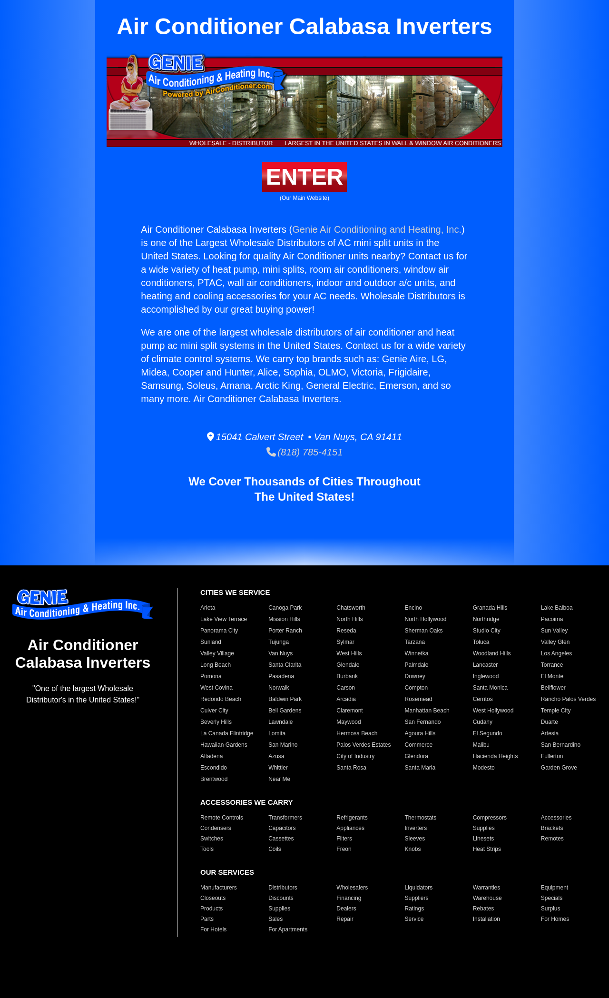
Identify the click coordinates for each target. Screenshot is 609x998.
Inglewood (486, 676)
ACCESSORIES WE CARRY (246, 802)
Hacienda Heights (495, 756)
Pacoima (552, 619)
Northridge (486, 619)
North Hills (349, 619)
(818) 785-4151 (304, 452)
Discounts (281, 898)
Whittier (278, 767)
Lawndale (280, 722)
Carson (345, 687)
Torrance (552, 665)
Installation (486, 919)
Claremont (349, 710)
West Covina (216, 687)
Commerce (418, 744)
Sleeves (414, 838)
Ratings (414, 908)
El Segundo (487, 733)
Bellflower (553, 687)
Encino (413, 607)
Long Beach (215, 665)
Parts (207, 919)
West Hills (349, 653)
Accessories (556, 817)
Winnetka (416, 653)
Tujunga (278, 642)
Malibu (481, 744)
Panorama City (219, 630)
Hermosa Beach (356, 733)
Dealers (346, 908)
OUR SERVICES (227, 872)
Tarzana (414, 642)
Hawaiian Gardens (223, 744)
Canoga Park (285, 607)
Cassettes (281, 838)
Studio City (487, 630)
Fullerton (552, 756)
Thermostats (420, 817)
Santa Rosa (351, 767)
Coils (274, 849)
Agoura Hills (419, 733)
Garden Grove (559, 767)
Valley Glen (555, 642)
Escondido (213, 767)
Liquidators (418, 887)
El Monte (552, 676)
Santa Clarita (284, 665)
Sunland (210, 642)
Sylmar (345, 642)
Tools (207, 849)
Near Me (279, 779)
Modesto (484, 767)
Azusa (276, 756)
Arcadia (346, 699)
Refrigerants (351, 817)
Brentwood (213, 779)
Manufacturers (218, 887)
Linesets (483, 838)
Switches (211, 838)
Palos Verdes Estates (363, 744)
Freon (343, 849)
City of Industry (355, 756)
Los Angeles (556, 653)
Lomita (276, 733)
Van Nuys (280, 653)
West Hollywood (493, 710)
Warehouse (487, 898)
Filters (344, 838)
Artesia (550, 733)
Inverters (415, 828)
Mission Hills (284, 619)
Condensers (215, 828)
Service (413, 919)
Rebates (483, 908)
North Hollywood (425, 619)
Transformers (285, 817)
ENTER (305, 176)
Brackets (552, 828)
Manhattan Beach (426, 710)
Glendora (416, 756)
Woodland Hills (492, 653)
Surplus (550, 908)
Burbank (347, 676)
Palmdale (416, 665)
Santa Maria (419, 767)
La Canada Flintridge (226, 733)
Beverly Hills (216, 722)
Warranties (487, 887)
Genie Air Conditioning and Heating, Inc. (377, 229)
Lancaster (485, 665)
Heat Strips (487, 849)
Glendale (347, 665)
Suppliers (416, 898)
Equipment (554, 887)
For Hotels (213, 929)
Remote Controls (221, 817)
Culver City (214, 710)
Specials (551, 898)
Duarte (549, 722)
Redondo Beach (220, 699)
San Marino (282, 744)
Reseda (346, 630)
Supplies (484, 828)
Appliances (350, 828)
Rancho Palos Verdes (568, 699)
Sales (275, 919)
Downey (414, 676)
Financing (348, 898)
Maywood (348, 722)
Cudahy (482, 722)
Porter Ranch (285, 630)
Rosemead (418, 699)
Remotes (552, 838)
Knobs (412, 849)
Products (211, 908)
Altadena (211, 756)
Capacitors (281, 828)
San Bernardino (560, 744)
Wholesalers (352, 887)
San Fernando (422, 722)
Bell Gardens (284, 710)
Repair (344, 919)
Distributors (282, 887)
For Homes (555, 919)
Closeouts (213, 898)
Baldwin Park (285, 699)
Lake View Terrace (223, 619)
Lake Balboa (557, 607)
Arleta (207, 607)
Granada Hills (490, 607)
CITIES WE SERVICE (235, 592)
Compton (416, 687)
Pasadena (281, 676)
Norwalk (278, 687)
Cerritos (483, 699)
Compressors (490, 817)
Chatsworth (350, 607)
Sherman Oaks (423, 630)
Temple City (556, 710)
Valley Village (217, 653)
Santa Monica (490, 687)
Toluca (481, 642)
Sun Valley (554, 630)
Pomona (211, 676)
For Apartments (287, 929)
